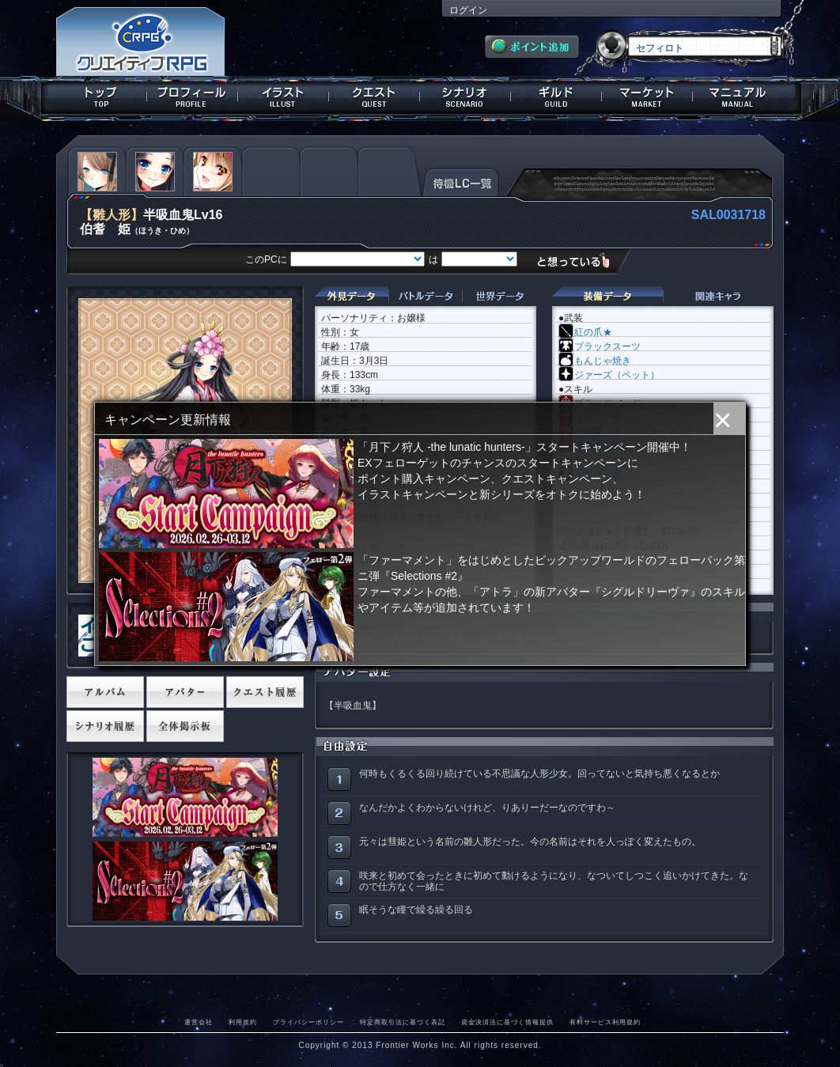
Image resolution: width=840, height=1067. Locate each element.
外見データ (351, 296)
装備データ (607, 296)
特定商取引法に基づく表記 (402, 1022)
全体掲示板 (185, 726)
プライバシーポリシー (308, 1022)
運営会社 (198, 1022)
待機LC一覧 (461, 181)
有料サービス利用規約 (605, 1022)
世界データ (499, 296)
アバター (185, 692)
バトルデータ (425, 296)
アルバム (105, 692)
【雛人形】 (111, 214)
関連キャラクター (718, 296)
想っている (579, 260)
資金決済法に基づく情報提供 (507, 1022)
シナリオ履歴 (105, 726)
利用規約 (243, 1022)
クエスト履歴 (265, 692)
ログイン (468, 10)
